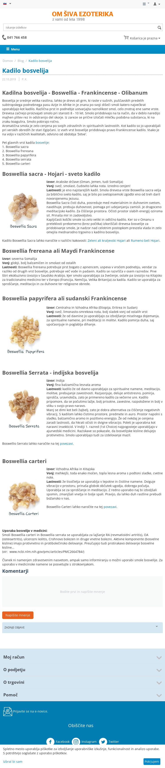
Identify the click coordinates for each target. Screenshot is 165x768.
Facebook (58, 742)
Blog (20, 61)
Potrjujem (152, 761)
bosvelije (42, 142)
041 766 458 (17, 37)
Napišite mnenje (18, 615)
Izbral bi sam (12, 761)
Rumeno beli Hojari (145, 240)
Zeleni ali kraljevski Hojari (107, 240)
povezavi (66, 443)
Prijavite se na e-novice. (25, 711)
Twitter (109, 742)
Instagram (84, 742)
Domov (8, 61)
